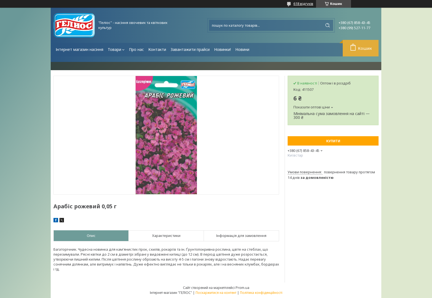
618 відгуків (303, 3)
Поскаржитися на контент (216, 292)
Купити (333, 141)
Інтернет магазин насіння (79, 49)
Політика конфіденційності (261, 292)
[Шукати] (327, 25)
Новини (242, 49)
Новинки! (222, 49)
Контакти (157, 49)
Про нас (136, 49)
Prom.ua (242, 287)
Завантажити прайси (190, 49)
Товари (114, 49)
